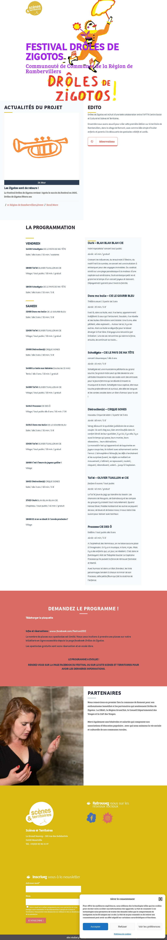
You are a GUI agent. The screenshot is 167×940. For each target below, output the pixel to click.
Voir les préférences (149, 926)
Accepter (95, 926)
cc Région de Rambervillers (22, 204)
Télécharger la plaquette (39, 617)
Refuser (122, 926)
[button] (160, 899)
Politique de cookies (122, 934)
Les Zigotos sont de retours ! (21, 188)
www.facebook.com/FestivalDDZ (68, 631)
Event (40, 204)
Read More (52, 204)
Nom (28, 895)
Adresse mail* (33, 883)
